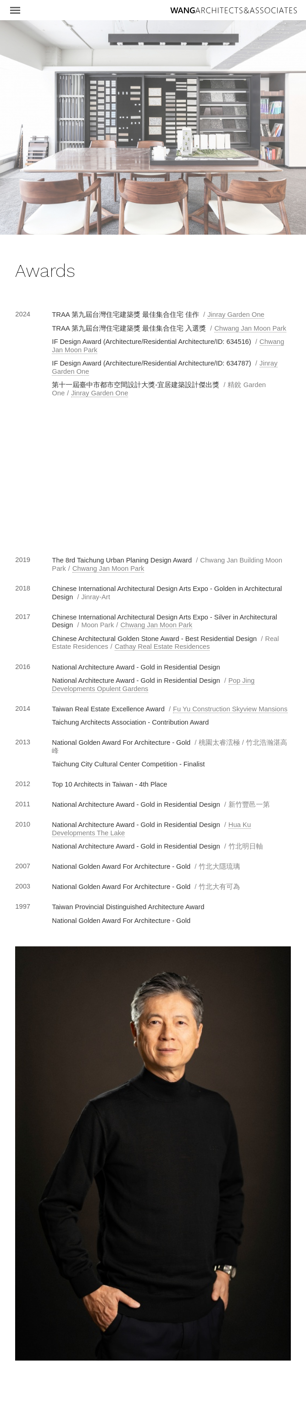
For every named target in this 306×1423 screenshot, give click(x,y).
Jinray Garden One (235, 314)
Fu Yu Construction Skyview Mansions (230, 709)
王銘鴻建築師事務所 (233, 10)
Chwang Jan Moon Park (250, 328)
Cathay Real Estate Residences (162, 646)
